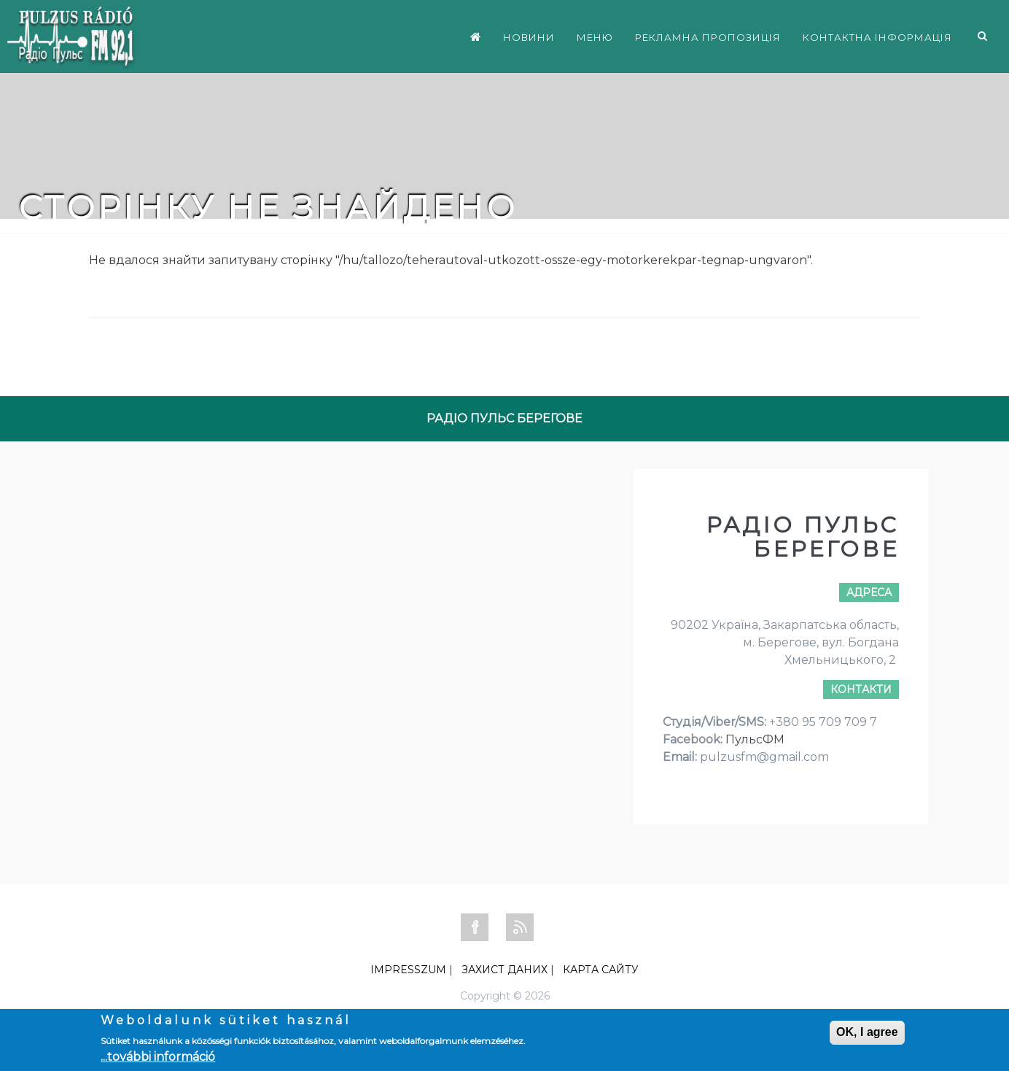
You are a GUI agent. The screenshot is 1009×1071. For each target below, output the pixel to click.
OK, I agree (866, 1032)
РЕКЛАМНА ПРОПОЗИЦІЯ (708, 37)
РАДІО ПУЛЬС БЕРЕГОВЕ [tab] (504, 418)
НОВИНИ (529, 37)
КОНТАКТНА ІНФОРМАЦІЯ (877, 37)
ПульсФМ (754, 739)
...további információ (158, 1057)
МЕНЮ (595, 37)
